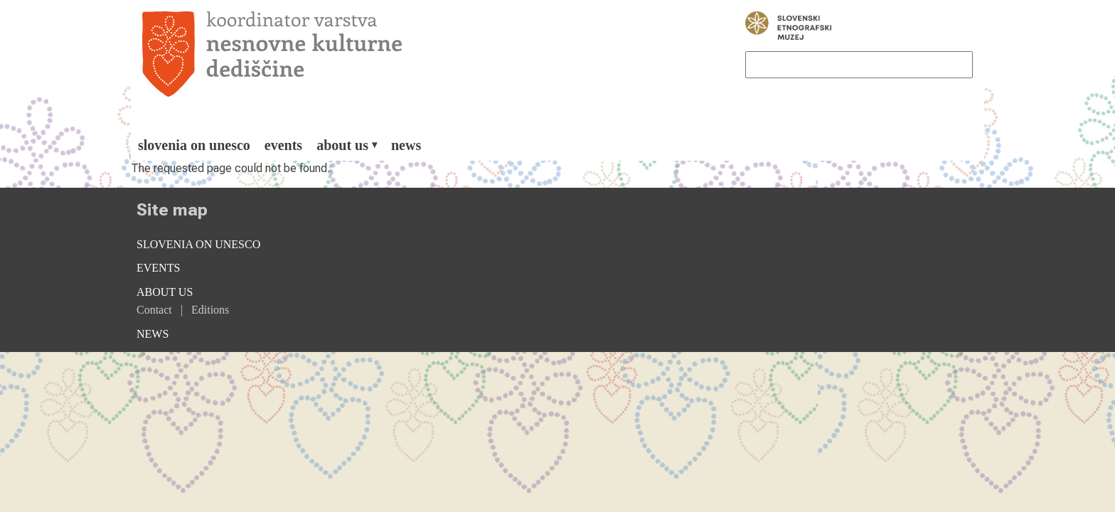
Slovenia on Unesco (194, 145)
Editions (210, 310)
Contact (154, 310)
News (406, 145)
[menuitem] (194, 145)
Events (283, 145)
